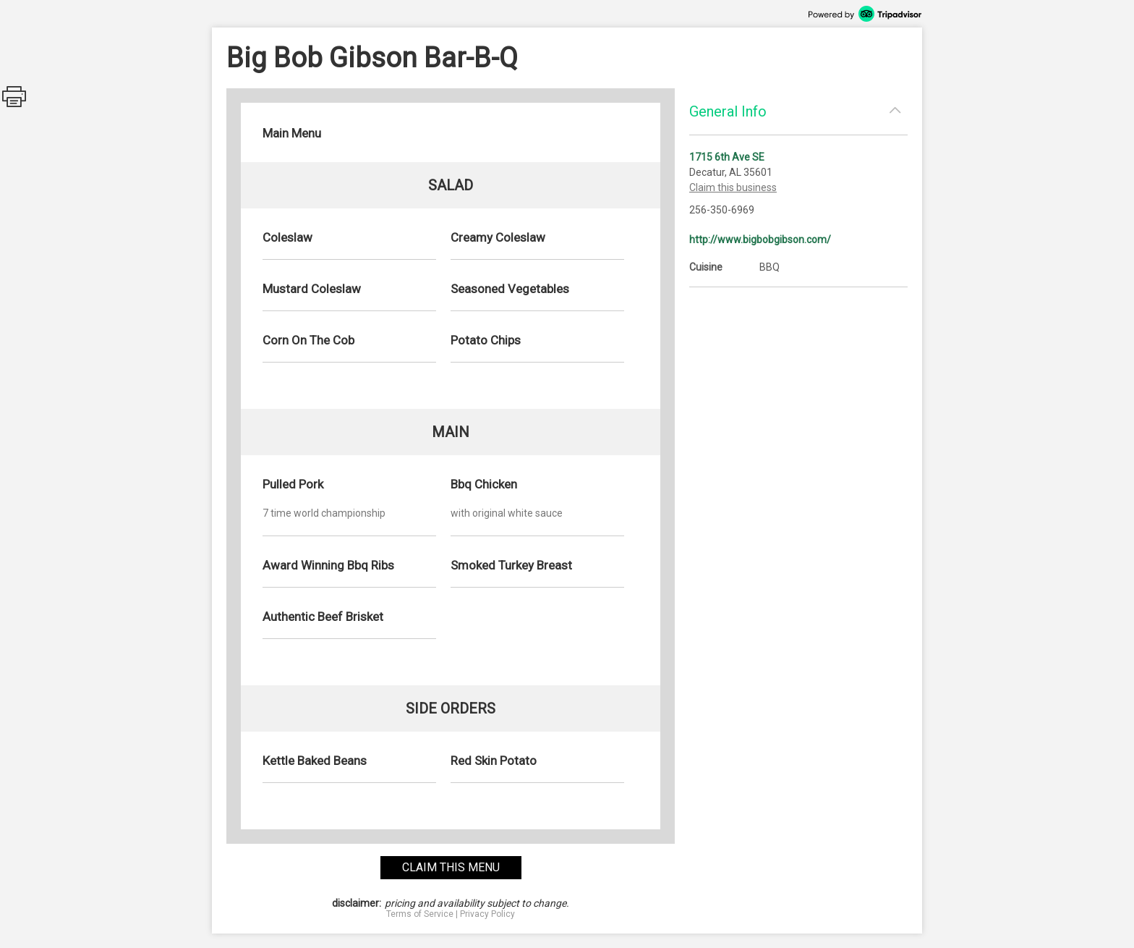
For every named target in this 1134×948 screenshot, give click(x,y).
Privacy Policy (487, 914)
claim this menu (451, 867)
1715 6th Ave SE (726, 157)
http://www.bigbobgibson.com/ (760, 239)
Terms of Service (419, 914)
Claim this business (733, 187)
